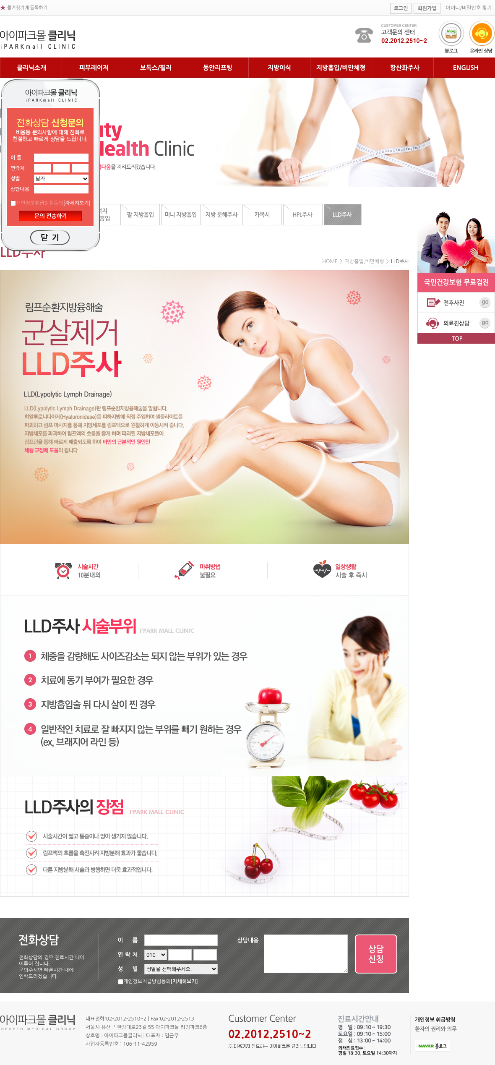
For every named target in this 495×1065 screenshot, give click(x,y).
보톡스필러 (155, 67)
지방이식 (279, 67)
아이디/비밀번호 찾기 (469, 7)
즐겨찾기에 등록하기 (27, 7)
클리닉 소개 (31, 67)
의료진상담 (456, 323)
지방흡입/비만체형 (341, 67)
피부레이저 (93, 67)
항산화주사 (402, 67)
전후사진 (456, 302)
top (456, 338)
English (464, 67)
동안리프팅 (217, 67)
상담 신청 (376, 954)
